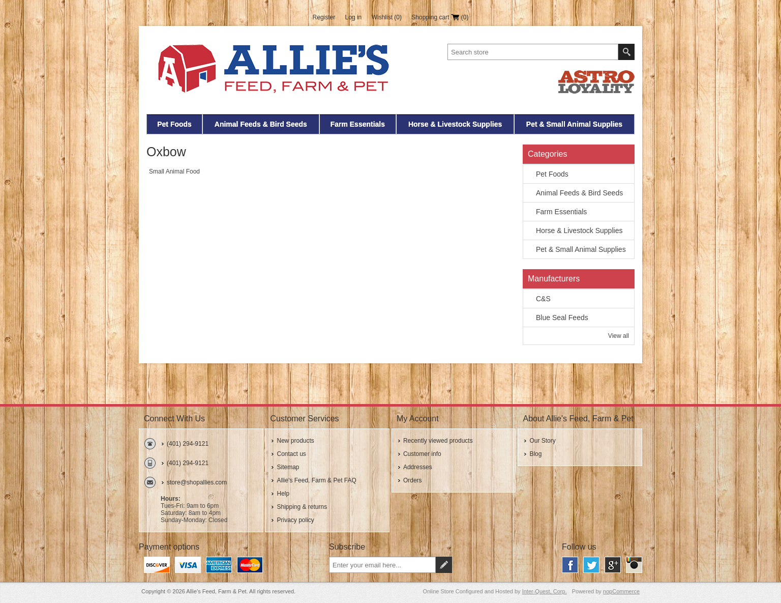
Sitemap (288, 467)
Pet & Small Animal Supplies (574, 124)
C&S (543, 299)
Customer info (422, 453)
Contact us (291, 453)
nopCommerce (621, 591)
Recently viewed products (438, 440)
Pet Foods (174, 124)
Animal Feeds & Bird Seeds (261, 124)
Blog (535, 453)
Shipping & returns (302, 506)
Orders (412, 480)
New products (295, 440)
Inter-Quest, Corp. (544, 591)
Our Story (542, 440)
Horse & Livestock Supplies (455, 124)
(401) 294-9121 (187, 443)
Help (283, 493)
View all (618, 335)
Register (324, 17)
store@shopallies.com (197, 482)
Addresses (417, 467)
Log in (353, 17)
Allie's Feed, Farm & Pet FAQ (316, 480)
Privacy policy (295, 520)
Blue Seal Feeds (562, 317)
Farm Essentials (358, 124)
